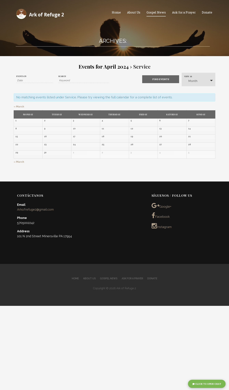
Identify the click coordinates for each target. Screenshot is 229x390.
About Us (133, 12)
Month (191, 81)
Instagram (162, 310)
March (19, 106)
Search (62, 76)
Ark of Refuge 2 (46, 15)
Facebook (161, 300)
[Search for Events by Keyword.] (83, 80)
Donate (207, 12)
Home (116, 12)
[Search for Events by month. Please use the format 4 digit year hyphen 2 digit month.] (34, 80)
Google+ (161, 289)
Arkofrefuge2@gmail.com (35, 293)
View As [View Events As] (188, 76)
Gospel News (156, 12)
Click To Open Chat (206, 383)
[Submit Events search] (160, 79)
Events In (21, 76)
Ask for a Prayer (184, 12)
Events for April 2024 (104, 66)
